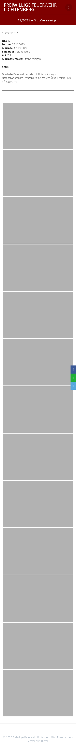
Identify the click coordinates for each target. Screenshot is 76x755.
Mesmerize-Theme (38, 741)
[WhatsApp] (73, 378)
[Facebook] (73, 369)
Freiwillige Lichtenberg (30, 7)
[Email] (73, 386)
